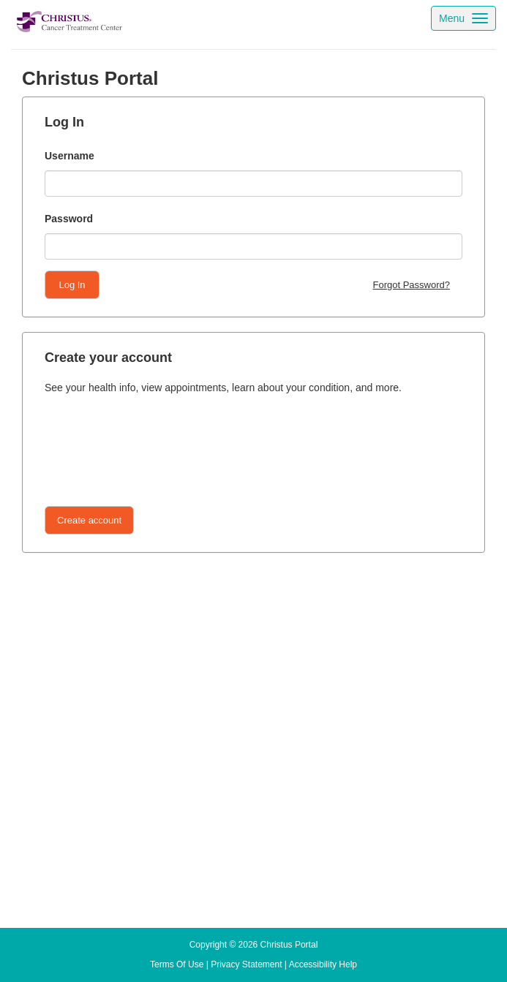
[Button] (89, 520)
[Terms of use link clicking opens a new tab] (176, 964)
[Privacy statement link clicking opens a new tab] (246, 964)
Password (69, 218)
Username (69, 156)
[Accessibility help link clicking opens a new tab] (323, 964)
